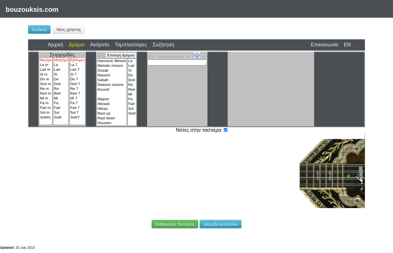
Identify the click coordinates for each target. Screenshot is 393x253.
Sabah (111, 80)
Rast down (111, 118)
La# (60, 69)
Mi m (45, 98)
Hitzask (111, 104)
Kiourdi (111, 89)
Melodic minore (111, 65)
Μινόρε (45, 60)
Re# (60, 93)
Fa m (45, 103)
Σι (74, 173)
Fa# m (45, 108)
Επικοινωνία (324, 44)
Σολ (74, 180)
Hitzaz (111, 108)
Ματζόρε (60, 60)
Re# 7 (77, 93)
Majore (111, 99)
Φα (49, 179)
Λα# (62, 173)
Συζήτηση (163, 44)
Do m (45, 79)
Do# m (45, 84)
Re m (45, 88)
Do (60, 79)
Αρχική (55, 44)
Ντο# (62, 187)
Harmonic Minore (111, 61)
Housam (111, 123)
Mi (60, 98)
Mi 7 (77, 98)
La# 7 (77, 69)
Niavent (111, 75)
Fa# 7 (77, 108)
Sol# (60, 117)
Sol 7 (77, 112)
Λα (49, 173)
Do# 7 (77, 84)
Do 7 (77, 79)
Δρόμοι (77, 44)
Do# (60, 84)
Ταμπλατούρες (131, 44)
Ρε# (62, 166)
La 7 (77, 65)
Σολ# (87, 180)
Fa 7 (77, 103)
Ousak (111, 70)
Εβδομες (77, 60)
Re (60, 88)
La (60, 65)
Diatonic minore (111, 85)
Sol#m (45, 117)
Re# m (45, 93)
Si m (45, 74)
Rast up (111, 113)
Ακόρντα (99, 44)
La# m (45, 69)
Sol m (45, 112)
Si (60, 74)
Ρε (49, 167)
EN (347, 44)
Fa (60, 103)
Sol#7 (77, 117)
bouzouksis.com (32, 9)
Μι (74, 166)
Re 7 (77, 88)
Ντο (49, 185)
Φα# (61, 180)
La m (45, 65)
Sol (60, 112)
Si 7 (77, 74)
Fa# (60, 108)
